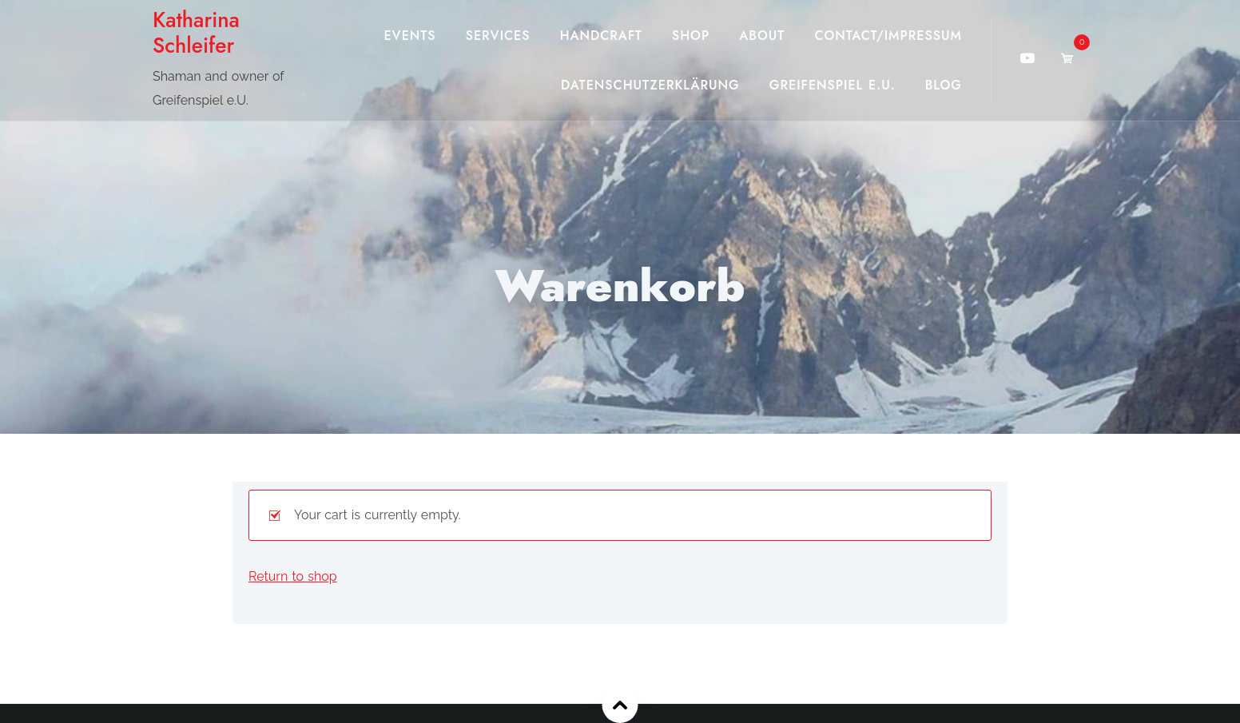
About (762, 35)
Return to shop (292, 576)
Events (409, 35)
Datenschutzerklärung (650, 85)
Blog (943, 85)
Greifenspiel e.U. (832, 85)
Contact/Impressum (888, 35)
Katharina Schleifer (196, 33)
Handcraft (601, 35)
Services (498, 35)
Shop (690, 35)
